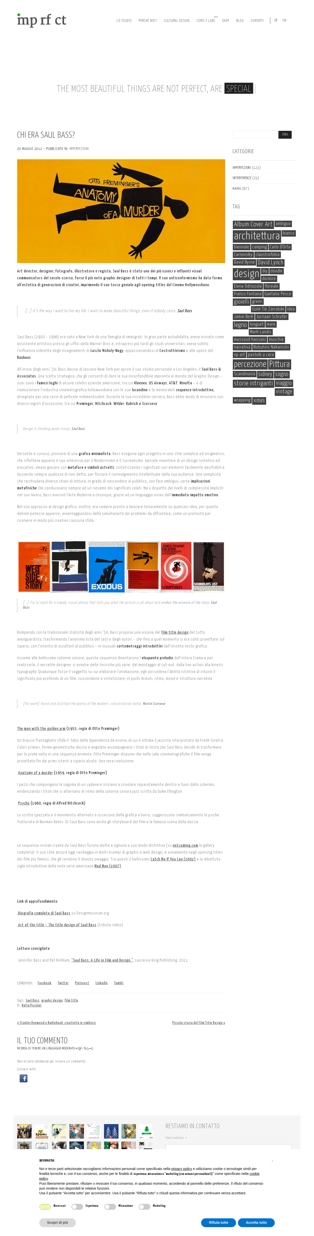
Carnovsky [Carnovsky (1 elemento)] (243, 254)
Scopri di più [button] (57, 1222)
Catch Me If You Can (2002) (173, 859)
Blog (240, 21)
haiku (237, 188)
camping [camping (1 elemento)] (259, 247)
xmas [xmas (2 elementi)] (259, 400)
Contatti (257, 21)
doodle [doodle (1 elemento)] (277, 271)
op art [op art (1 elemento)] (239, 354)
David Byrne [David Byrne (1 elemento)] (244, 262)
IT (276, 20)
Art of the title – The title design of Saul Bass (56, 925)
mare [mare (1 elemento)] (271, 324)
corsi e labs (207, 19)
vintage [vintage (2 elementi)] (284, 392)
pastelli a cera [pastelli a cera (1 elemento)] (261, 354)
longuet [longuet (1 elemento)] (257, 324)
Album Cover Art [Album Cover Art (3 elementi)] (253, 224)
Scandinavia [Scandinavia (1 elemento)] (244, 374)
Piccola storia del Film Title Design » (198, 1023)
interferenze (242, 178)
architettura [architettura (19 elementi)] (257, 236)
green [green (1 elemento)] (257, 301)
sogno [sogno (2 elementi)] (281, 374)
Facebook (45, 983)
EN (285, 20)
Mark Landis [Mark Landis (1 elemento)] (261, 332)
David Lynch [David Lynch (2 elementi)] (270, 263)
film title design (174, 633)
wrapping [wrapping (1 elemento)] (242, 400)
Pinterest (82, 983)
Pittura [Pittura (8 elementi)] (279, 364)
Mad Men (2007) (107, 866)
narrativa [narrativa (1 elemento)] (242, 347)
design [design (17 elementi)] (246, 274)
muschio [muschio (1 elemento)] (276, 339)
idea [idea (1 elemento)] (291, 309)
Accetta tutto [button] (256, 1222)
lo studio (124, 21)
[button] (23, 1078)
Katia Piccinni (31, 1005)
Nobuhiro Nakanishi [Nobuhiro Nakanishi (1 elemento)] (271, 347)
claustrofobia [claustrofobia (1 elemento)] (268, 254)
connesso (42, 1061)
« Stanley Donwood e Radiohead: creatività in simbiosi (56, 1023)
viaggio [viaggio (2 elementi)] (284, 383)
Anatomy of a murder (35, 773)
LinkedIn (102, 983)
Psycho (24, 803)
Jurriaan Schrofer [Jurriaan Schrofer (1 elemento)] (271, 316)
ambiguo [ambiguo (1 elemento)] (283, 223)
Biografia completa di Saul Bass (43, 913)
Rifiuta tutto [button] (218, 1222)
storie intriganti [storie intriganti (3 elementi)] (253, 383)
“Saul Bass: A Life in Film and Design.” (102, 960)
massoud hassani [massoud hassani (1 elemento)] (250, 339)
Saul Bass (32, 1000)
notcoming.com (185, 846)
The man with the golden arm (41, 729)
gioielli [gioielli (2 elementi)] (241, 302)
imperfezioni (79, 149)
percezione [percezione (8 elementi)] (250, 364)
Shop (225, 21)
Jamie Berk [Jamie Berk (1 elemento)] (243, 316)
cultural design (177, 21)
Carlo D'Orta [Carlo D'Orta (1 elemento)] (280, 247)
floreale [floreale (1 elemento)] (271, 286)
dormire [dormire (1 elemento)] (269, 278)
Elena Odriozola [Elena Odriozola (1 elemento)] (248, 286)
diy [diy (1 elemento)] (265, 271)
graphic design (52, 1000)
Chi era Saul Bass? (46, 135)
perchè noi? (148, 21)
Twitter (63, 983)
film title (71, 1000)
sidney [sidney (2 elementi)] (265, 374)
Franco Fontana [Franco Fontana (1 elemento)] (248, 294)
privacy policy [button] (181, 1169)
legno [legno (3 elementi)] (240, 325)
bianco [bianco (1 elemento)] (289, 233)
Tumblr (119, 983)
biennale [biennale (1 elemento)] (241, 247)
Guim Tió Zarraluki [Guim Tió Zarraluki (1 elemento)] (268, 309)
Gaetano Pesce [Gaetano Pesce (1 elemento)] (277, 294)
